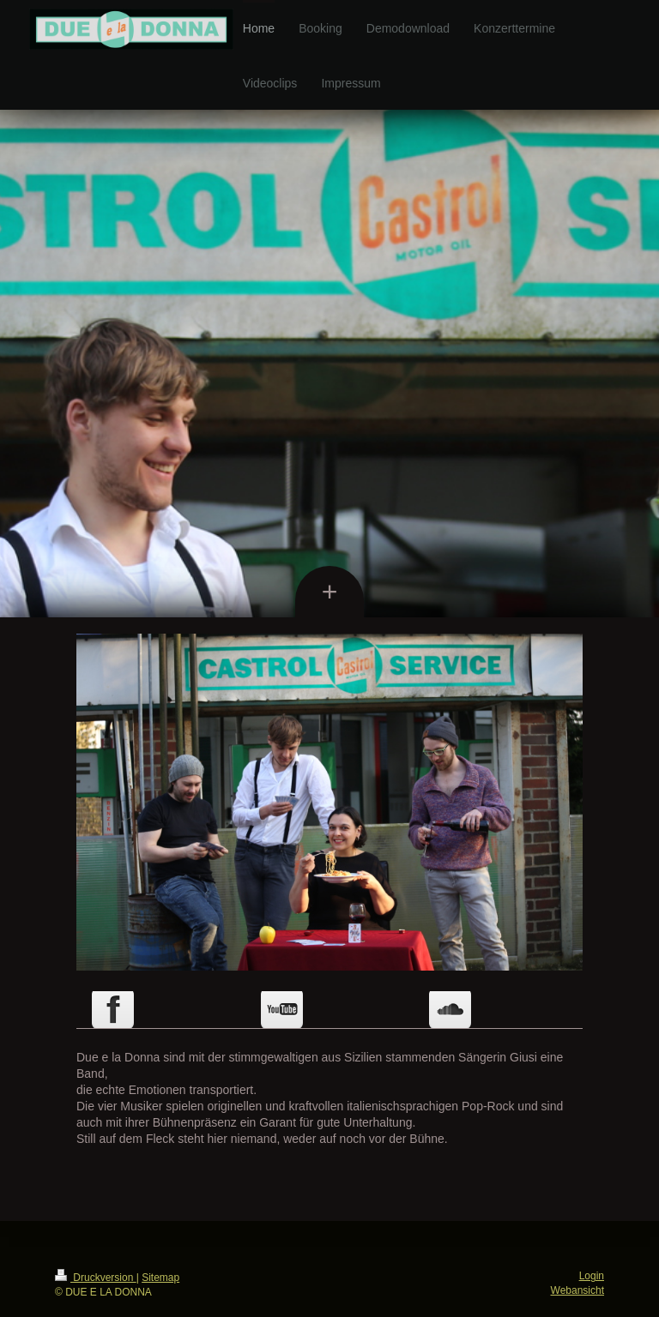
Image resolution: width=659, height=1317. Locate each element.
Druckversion (95, 1278)
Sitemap (160, 1278)
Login (591, 1276)
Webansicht (577, 1290)
